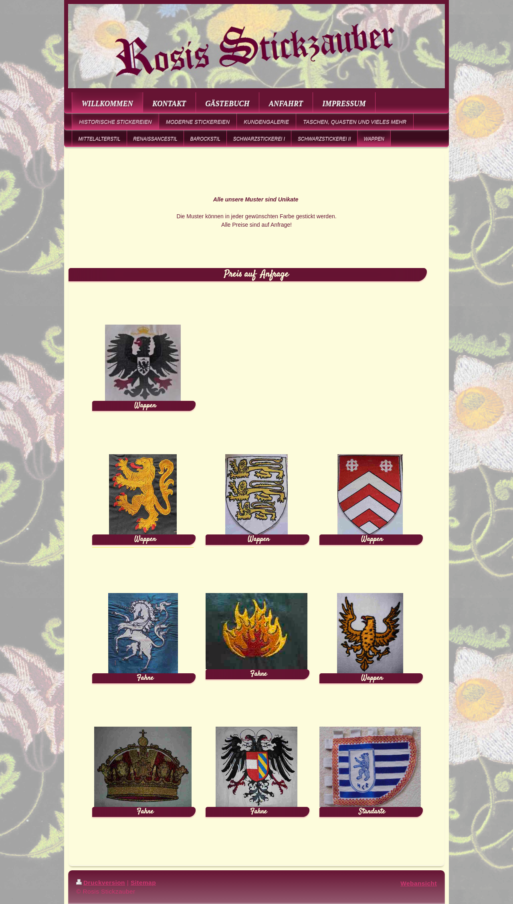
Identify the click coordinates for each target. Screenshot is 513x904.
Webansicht (418, 883)
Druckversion (100, 882)
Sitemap (143, 882)
